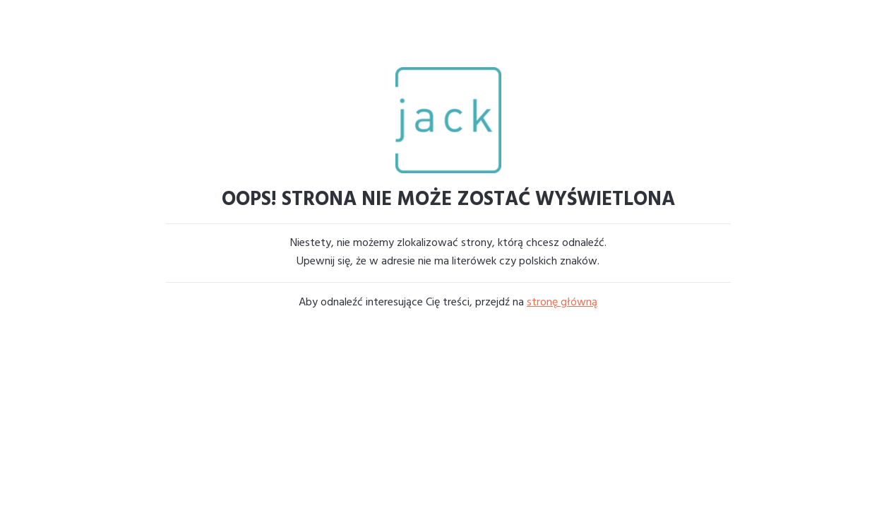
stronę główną (562, 302)
